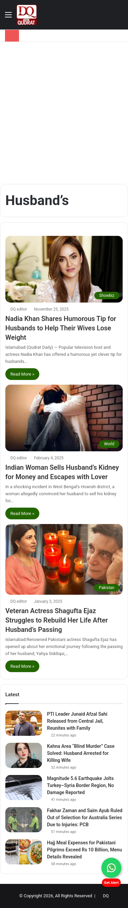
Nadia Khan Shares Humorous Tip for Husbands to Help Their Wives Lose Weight (60, 328)
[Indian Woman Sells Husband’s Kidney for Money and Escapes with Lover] (64, 418)
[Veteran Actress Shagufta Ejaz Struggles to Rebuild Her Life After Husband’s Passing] (64, 559)
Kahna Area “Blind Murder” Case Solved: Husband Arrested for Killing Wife (81, 753)
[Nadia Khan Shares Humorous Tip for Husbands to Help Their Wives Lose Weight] (64, 269)
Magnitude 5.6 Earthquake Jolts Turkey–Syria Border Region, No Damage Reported (80, 785)
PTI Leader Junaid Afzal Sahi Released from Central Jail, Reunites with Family (77, 721)
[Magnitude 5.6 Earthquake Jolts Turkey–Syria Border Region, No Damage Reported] (23, 787)
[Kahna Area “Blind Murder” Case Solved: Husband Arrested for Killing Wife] (23, 755)
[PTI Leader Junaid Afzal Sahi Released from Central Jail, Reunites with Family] (23, 723)
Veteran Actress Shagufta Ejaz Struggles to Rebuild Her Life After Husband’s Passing (56, 620)
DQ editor (18, 309)
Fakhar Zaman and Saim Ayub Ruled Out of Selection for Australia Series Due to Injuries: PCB (84, 817)
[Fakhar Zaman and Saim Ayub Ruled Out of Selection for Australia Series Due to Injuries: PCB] (23, 819)
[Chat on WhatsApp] (111, 868)
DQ (106, 895)
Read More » (22, 374)
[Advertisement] (64, 113)
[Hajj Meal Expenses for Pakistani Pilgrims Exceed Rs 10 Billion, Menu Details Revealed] (23, 851)
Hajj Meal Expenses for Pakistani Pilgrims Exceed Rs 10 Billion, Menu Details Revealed (84, 849)
